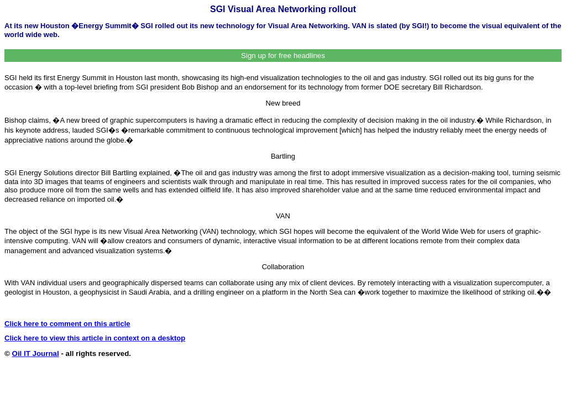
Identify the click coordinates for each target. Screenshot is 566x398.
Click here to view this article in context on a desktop (94, 338)
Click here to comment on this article (67, 324)
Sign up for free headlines (283, 55)
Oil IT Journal (35, 353)
